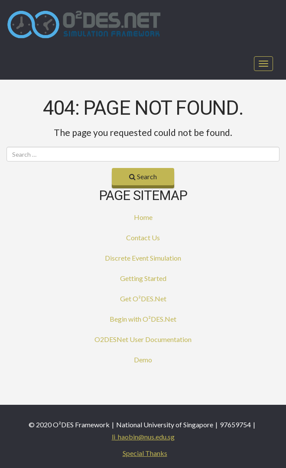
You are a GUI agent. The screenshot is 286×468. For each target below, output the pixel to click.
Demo (143, 359)
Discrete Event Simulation (143, 258)
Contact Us (143, 237)
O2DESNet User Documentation (143, 339)
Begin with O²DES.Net (143, 319)
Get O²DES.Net (143, 298)
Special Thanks (145, 453)
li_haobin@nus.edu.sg (143, 436)
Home (143, 217)
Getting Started (143, 278)
